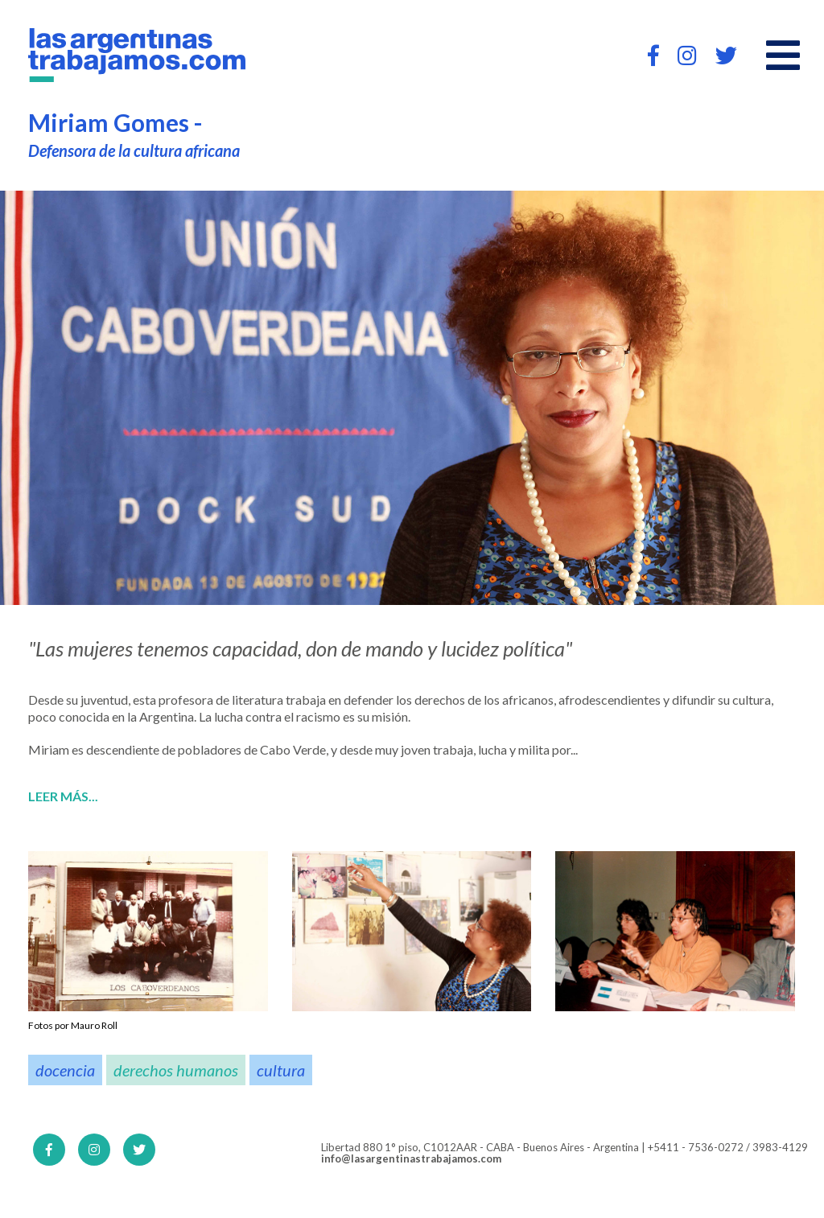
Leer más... (63, 796)
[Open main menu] (783, 55)
